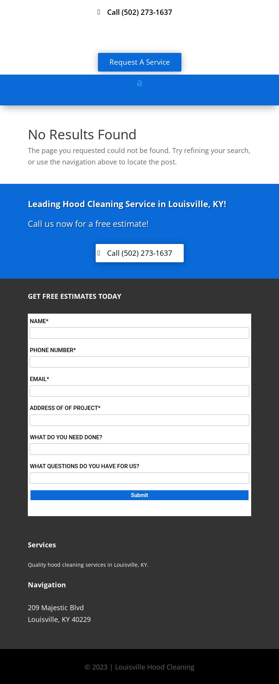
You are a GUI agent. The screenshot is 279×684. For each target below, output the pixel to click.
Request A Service (139, 62)
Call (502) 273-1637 (139, 12)
